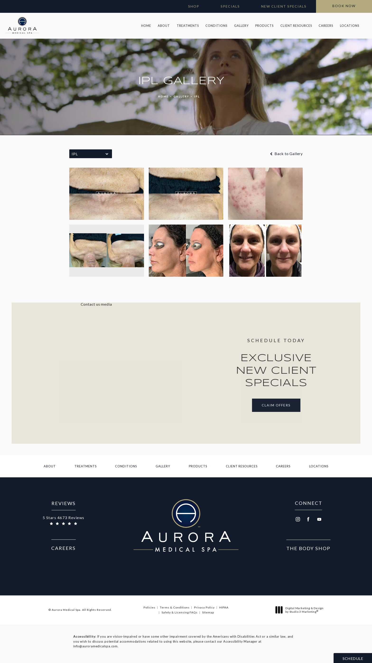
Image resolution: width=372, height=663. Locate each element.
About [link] (164, 26)
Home (163, 96)
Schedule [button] (353, 658)
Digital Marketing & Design (301, 610)
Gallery (181, 96)
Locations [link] (349, 26)
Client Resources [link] (296, 26)
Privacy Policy (204, 607)
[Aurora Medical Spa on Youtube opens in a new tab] (319, 519)
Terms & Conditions (175, 607)
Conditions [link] (216, 26)
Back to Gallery (286, 154)
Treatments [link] (188, 26)
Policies (149, 607)
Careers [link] (326, 26)
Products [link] (264, 26)
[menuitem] (146, 26)
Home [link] (146, 26)
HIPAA (223, 607)
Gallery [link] (241, 26)
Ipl (197, 96)
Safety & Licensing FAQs (180, 612)
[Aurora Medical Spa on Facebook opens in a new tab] (308, 519)
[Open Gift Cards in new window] (189, 6)
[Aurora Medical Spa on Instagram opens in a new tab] (297, 519)
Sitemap (208, 612)
